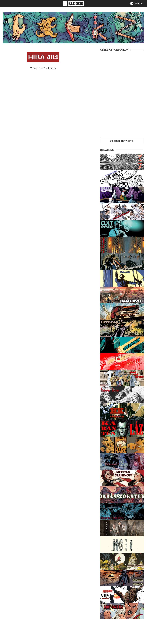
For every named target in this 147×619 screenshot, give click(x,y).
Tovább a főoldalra (43, 68)
